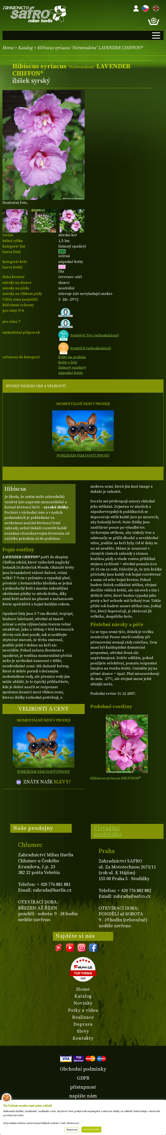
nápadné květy (70, 373)
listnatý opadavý (72, 367)
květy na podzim (72, 357)
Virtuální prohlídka (108, 831)
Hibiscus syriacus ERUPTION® (115, 778)
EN (155, 7)
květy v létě (67, 362)
